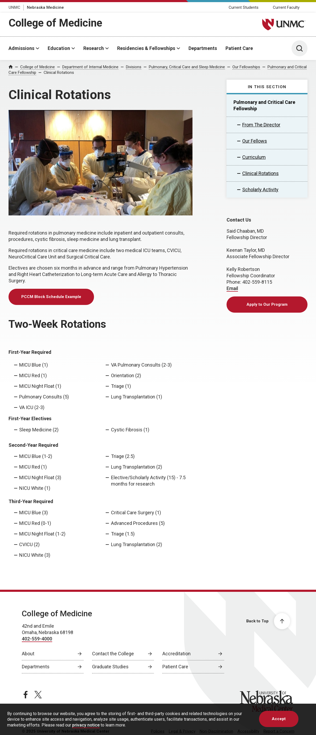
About (28, 653)
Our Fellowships (246, 67)
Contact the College (113, 653)
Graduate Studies (110, 666)
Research (93, 48)
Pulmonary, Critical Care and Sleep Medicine (187, 67)
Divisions (133, 67)
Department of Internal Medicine (90, 67)
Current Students (243, 7)
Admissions (21, 48)
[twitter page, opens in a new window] (38, 694)
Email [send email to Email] (232, 288)
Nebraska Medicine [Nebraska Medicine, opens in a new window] (45, 7)
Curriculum (254, 157)
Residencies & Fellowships (146, 48)
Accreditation (176, 653)
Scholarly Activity (260, 189)
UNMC (14, 7)
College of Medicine (55, 23)
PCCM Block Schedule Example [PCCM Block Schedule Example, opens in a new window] (51, 296)
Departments (202, 48)
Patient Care (239, 48)
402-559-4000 (37, 638)
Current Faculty (286, 7)
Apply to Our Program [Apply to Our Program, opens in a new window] (267, 304)
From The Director (261, 125)
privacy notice (86, 725)
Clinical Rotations (59, 72)
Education (59, 48)
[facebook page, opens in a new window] (25, 694)
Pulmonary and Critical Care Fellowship (264, 105)
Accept (279, 718)
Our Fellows (254, 141)
